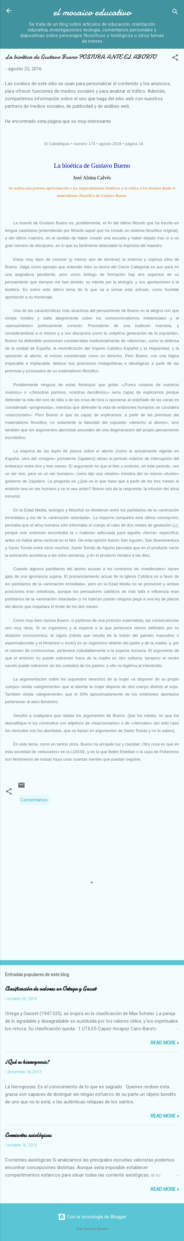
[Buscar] (175, 12)
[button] (175, 58)
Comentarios (34, 800)
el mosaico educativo (92, 12)
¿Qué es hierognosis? (27, 1062)
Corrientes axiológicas (28, 1135)
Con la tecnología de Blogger (92, 1217)
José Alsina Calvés (92, 177)
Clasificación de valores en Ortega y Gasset (50, 989)
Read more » (165, 1043)
